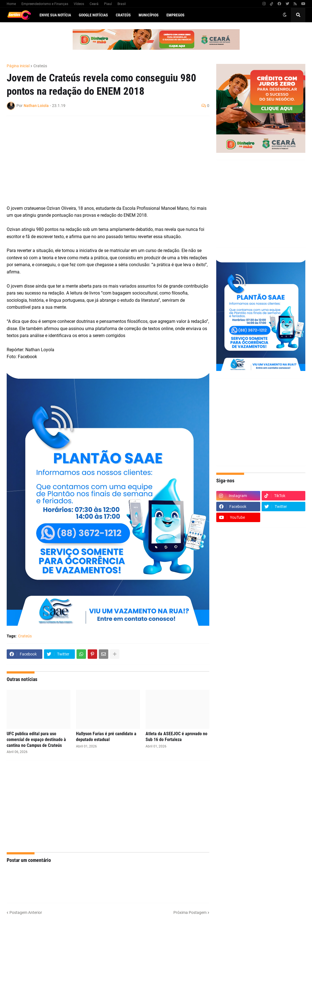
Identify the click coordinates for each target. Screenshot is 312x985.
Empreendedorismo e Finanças (44, 4)
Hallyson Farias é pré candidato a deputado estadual (106, 736)
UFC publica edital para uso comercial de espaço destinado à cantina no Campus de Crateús (36, 739)
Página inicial (18, 66)
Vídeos (79, 4)
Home (11, 4)
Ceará (94, 4)
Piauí (108, 4)
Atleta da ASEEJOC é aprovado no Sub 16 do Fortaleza (176, 736)
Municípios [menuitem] (149, 15)
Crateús (40, 66)
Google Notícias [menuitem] (93, 15)
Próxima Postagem (190, 912)
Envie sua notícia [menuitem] (55, 15)
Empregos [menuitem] (175, 15)
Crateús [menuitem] (123, 15)
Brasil (121, 4)
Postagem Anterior (25, 912)
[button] (285, 15)
